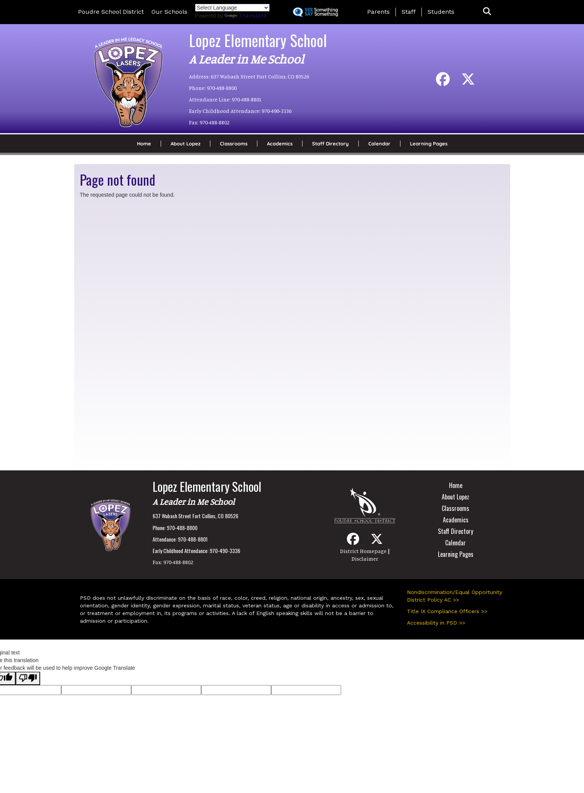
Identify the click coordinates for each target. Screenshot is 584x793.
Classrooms (233, 143)
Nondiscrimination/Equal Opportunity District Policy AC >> (454, 596)
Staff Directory (330, 143)
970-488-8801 (247, 99)
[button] (487, 12)
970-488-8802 (214, 122)
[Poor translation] (28, 678)
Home (144, 143)
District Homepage (363, 551)
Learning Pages (428, 143)
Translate (245, 15)
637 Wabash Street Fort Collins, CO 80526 (260, 76)
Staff (409, 11)
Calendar (379, 143)
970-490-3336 (276, 111)
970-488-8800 (222, 88)
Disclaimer (364, 558)
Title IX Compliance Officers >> (447, 611)
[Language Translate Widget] (232, 7)
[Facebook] (443, 82)
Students (441, 11)
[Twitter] (468, 82)
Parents (378, 11)
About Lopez (185, 143)
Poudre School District (111, 11)
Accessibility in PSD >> (436, 623)
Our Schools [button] (169, 11)
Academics (280, 143)
